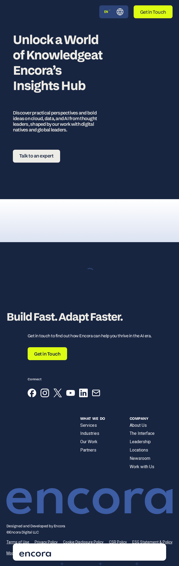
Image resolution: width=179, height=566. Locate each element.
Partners (88, 450)
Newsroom (140, 458)
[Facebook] (32, 394)
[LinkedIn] (83, 394)
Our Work (88, 441)
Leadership (140, 441)
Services (88, 425)
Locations (139, 450)
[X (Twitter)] (57, 394)
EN (107, 12)
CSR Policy (118, 542)
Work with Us (142, 466)
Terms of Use (17, 542)
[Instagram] (45, 394)
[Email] (96, 394)
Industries (89, 433)
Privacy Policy (46, 542)
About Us (138, 425)
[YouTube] (70, 394)
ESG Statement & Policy (152, 542)
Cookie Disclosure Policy (83, 542)
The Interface (142, 433)
